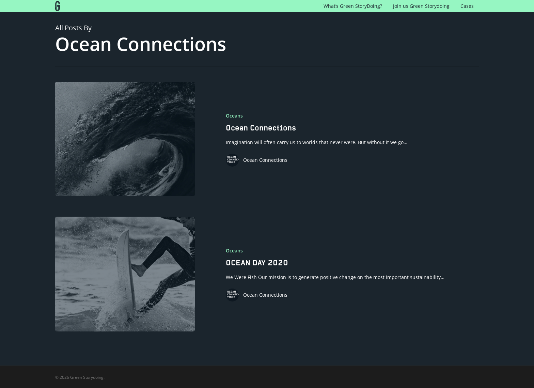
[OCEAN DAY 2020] (125, 274)
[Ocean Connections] (125, 139)
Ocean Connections (265, 160)
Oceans (234, 115)
